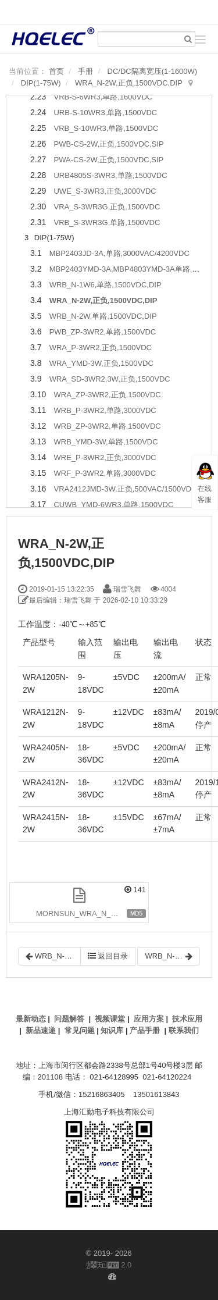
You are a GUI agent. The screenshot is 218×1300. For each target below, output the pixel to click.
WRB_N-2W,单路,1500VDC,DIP (103, 316)
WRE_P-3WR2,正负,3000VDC (104, 457)
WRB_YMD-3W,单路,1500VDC (105, 441)
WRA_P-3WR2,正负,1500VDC (100, 347)
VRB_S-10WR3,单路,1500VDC (105, 128)
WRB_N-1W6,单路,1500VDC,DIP (105, 284)
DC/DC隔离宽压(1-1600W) (153, 71)
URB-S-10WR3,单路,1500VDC (105, 112)
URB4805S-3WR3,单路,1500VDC (110, 175)
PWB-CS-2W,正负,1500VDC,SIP (108, 144)
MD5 (136, 913)
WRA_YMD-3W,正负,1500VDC (101, 363)
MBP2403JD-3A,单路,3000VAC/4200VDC (119, 253)
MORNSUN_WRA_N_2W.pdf (85, 913)
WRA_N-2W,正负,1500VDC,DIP (129, 83)
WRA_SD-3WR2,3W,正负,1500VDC (109, 379)
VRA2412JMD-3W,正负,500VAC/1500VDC (124, 489)
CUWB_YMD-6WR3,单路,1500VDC (113, 504)
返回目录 (108, 956)
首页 (56, 71)
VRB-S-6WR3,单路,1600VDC (102, 96)
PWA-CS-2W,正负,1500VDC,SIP (108, 159)
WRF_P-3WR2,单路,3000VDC (104, 473)
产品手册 (145, 1030)
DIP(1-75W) (41, 83)
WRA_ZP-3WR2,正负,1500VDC (106, 394)
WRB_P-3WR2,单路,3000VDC (104, 410)
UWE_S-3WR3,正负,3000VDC (104, 191)
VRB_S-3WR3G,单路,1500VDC (106, 222)
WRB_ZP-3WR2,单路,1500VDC (106, 426)
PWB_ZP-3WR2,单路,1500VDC (102, 331)
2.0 (109, 1265)
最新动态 (31, 1018)
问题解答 (69, 1018)
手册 (85, 71)
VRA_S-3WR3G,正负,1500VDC (106, 206)
